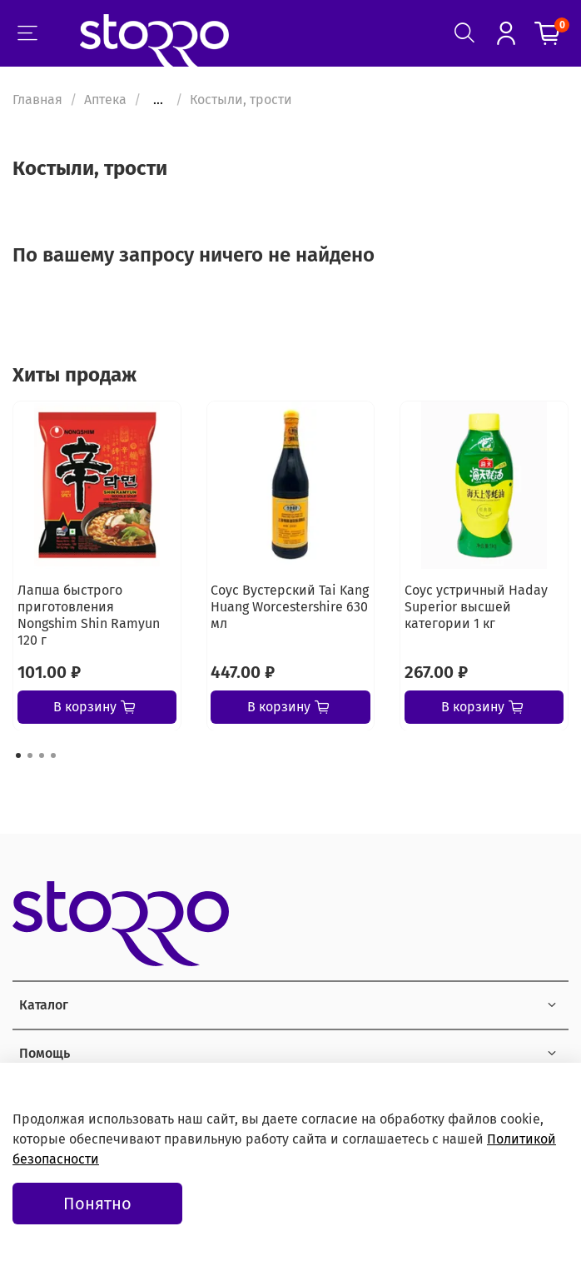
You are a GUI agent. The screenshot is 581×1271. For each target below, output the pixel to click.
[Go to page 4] (53, 755)
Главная (37, 99)
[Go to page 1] (18, 755)
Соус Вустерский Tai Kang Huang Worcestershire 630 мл (290, 606)
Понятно (97, 1204)
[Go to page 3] (41, 755)
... (158, 99)
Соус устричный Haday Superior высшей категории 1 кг (476, 606)
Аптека (105, 99)
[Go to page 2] (29, 755)
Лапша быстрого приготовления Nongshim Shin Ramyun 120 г (88, 614)
